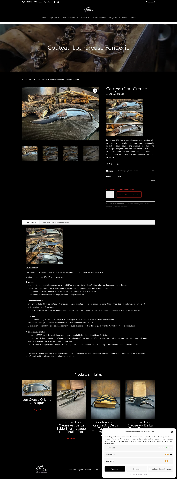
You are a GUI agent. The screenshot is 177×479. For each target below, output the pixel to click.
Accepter (114, 469)
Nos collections (69, 18)
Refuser (136, 469)
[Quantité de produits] (110, 194)
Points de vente (99, 18)
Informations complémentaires (56, 222)
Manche (109, 171)
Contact (133, 18)
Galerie (84, 18)
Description (31, 222)
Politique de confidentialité (138, 474)
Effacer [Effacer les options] (152, 180)
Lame (108, 176)
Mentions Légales (76, 469)
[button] (172, 432)
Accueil (43, 18)
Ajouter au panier (129, 194)
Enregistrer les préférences (160, 469)
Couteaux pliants (132, 204)
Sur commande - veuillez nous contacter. (121, 189)
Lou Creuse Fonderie (48, 79)
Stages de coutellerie (118, 18)
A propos (53, 18)
